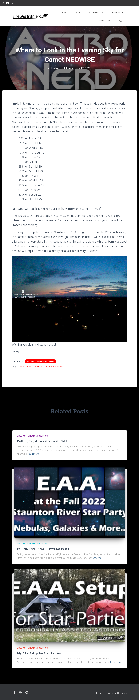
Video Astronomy (54, 366)
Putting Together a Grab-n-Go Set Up (43, 441)
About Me (117, 12)
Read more (33, 454)
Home (65, 12)
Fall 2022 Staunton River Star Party (43, 549)
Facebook (3, 3)
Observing (38, 366)
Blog (78, 12)
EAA (29, 366)
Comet (22, 366)
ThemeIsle (122, 693)
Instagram (12, 3)
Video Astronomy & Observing (40, 361)
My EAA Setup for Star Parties (39, 653)
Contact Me (105, 21)
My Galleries (96, 12)
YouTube (7, 3)
